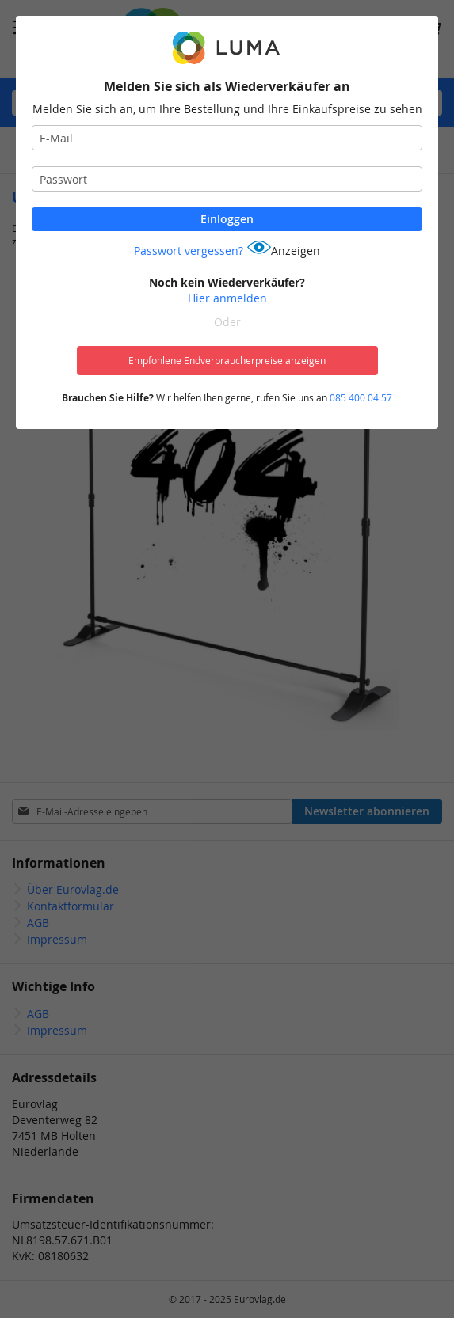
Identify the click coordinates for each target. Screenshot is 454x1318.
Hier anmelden (227, 298)
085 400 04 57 (361, 397)
